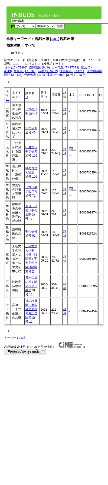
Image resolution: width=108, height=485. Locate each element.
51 (33, 235)
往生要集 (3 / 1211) (72, 71)
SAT (54, 39)
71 (33, 195)
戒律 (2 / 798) (55, 75)
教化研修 (31, 231)
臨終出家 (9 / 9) (39, 67)
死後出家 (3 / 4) (34, 75)
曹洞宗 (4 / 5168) (24, 71)
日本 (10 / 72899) (15, 67)
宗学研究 (31, 128)
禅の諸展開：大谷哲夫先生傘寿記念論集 (31, 309)
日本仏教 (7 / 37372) (65, 67)
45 (33, 132)
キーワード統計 (14, 338)
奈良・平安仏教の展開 (31, 210)
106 (34, 155)
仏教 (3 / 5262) (48, 71)
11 (30, 294)
